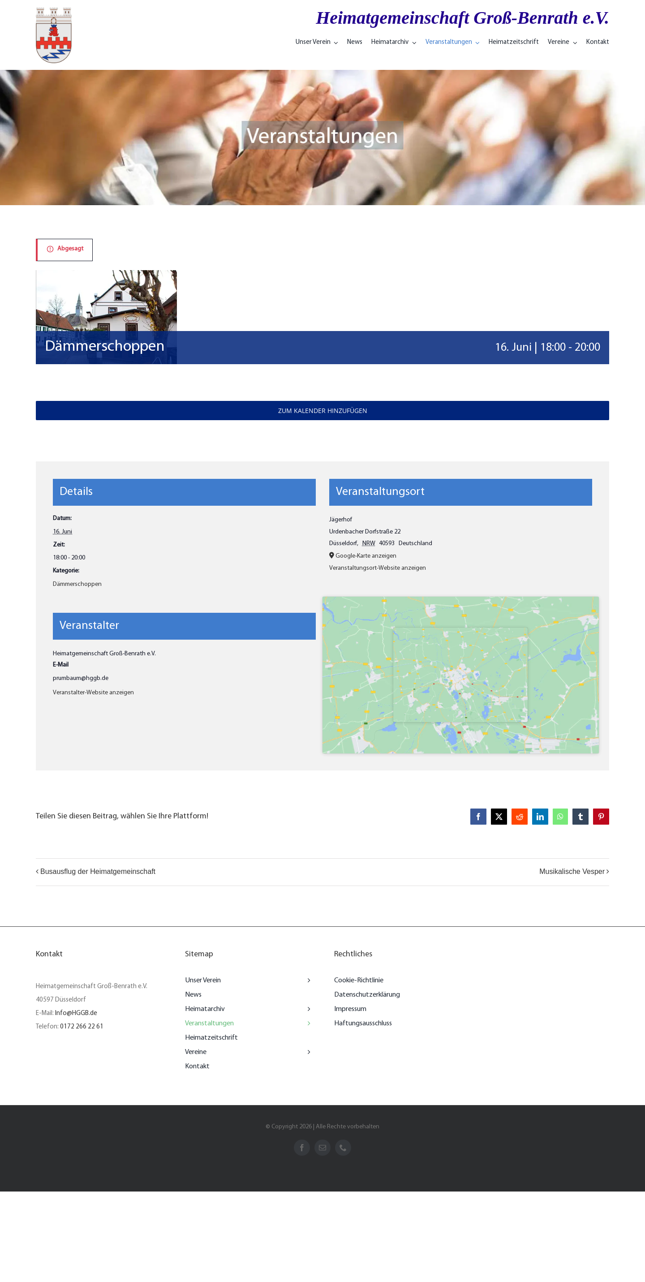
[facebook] (302, 1148)
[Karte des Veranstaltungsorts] (460, 675)
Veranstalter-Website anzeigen (93, 692)
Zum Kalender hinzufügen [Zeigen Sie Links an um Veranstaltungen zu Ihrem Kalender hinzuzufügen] (322, 410)
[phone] (343, 1148)
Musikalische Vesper (572, 871)
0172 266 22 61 (81, 1027)
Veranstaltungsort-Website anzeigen (377, 568)
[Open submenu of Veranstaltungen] (307, 1023)
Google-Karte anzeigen (365, 556)
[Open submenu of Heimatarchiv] (307, 1009)
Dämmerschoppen (77, 584)
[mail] (322, 1148)
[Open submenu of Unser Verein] (307, 980)
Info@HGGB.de (76, 1013)
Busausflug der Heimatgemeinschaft (97, 871)
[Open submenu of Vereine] (307, 1052)
